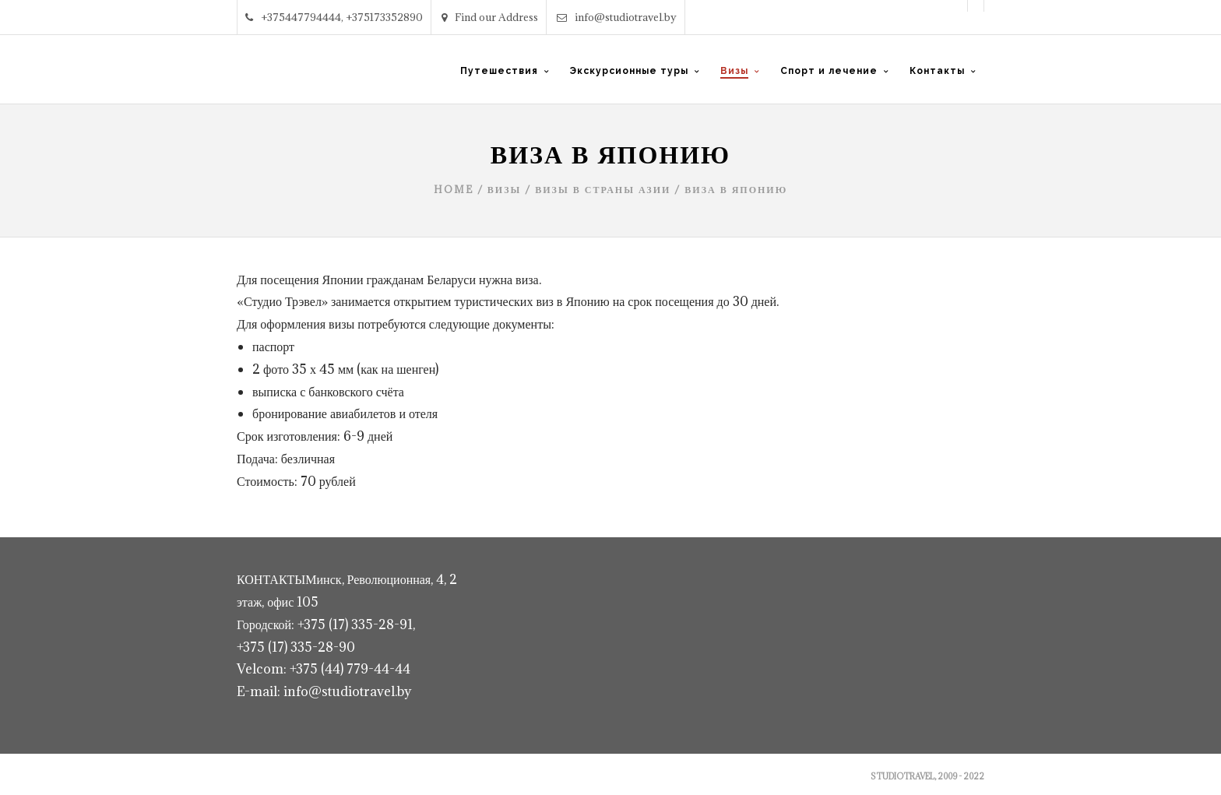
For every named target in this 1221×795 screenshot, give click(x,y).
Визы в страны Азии (602, 189)
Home (453, 189)
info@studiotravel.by (617, 17)
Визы (504, 189)
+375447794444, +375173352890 (334, 17)
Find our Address (490, 17)
